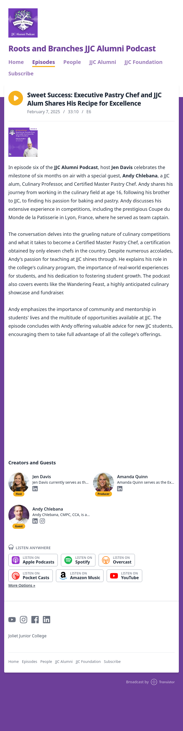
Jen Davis (41, 477)
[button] (15, 98)
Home (16, 62)
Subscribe (21, 73)
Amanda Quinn (132, 477)
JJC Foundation (143, 62)
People (72, 62)
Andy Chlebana (47, 509)
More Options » (21, 585)
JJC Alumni (102, 62)
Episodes (43, 62)
